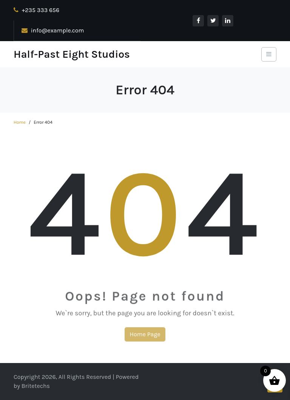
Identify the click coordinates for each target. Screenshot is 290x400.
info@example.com (53, 30)
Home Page (145, 336)
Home (20, 122)
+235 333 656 (36, 10)
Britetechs (36, 385)
